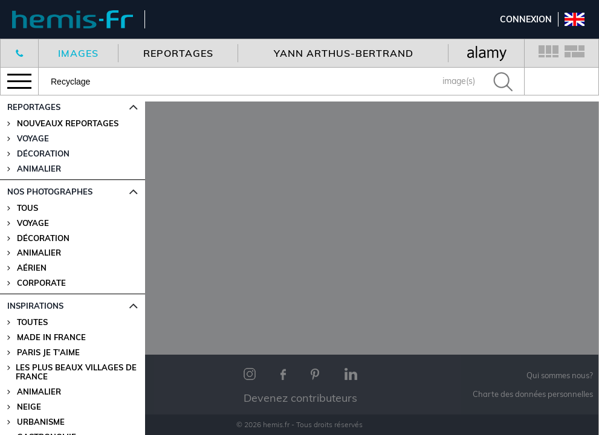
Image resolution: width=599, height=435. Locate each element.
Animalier (39, 252)
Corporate (41, 283)
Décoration (43, 238)
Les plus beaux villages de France (76, 372)
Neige (29, 406)
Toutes (32, 322)
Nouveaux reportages (67, 123)
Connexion (526, 19)
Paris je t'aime (48, 352)
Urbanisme (41, 422)
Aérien (32, 267)
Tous (27, 208)
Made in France (51, 337)
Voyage (33, 223)
